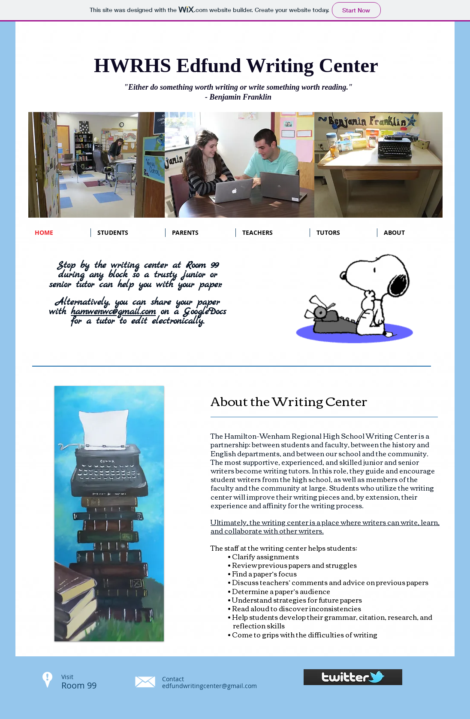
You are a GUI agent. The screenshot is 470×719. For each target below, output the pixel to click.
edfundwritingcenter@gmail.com (209, 686)
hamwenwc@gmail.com (113, 311)
